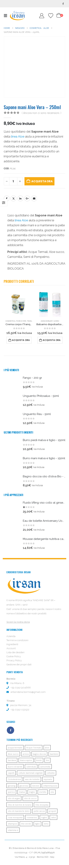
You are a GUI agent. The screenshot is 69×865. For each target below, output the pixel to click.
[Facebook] (63, 3)
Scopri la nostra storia (18, 622)
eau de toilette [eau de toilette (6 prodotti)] (32, 779)
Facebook (7, 198)
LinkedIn (20, 198)
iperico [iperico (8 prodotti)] (11, 792)
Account (11, 648)
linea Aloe (17, 136)
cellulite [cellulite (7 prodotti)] (51, 772)
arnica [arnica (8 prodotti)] (26, 754)
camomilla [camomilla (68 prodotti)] (45, 766)
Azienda (10, 636)
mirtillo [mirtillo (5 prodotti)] (42, 792)
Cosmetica (10, 321)
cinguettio (13, 198)
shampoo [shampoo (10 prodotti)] (12, 823)
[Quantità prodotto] (13, 181)
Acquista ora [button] (21, 340)
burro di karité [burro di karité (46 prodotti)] (15, 766)
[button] (6, 15)
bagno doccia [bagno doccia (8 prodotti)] (39, 754)
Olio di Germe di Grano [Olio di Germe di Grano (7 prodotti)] (19, 804)
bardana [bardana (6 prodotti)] (12, 760)
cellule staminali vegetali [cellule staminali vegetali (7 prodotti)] (30, 772)
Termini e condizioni (17, 640)
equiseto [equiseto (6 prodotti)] (48, 779)
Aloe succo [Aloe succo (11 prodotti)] (13, 754)
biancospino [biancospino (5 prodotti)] (26, 760)
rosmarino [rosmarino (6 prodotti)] (32, 817)
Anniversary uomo (50, 321)
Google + (27, 198)
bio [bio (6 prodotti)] (47, 760)
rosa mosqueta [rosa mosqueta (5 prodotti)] (15, 817)
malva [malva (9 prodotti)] (22, 792)
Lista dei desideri (15, 652)
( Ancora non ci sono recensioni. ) (41, 112)
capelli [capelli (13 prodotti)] (11, 772)
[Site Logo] (17, 15)
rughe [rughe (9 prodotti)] (44, 817)
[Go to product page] (19, 303)
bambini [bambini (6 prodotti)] (54, 754)
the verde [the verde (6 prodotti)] (26, 823)
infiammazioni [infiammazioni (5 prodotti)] (50, 785)
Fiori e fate (21, 321)
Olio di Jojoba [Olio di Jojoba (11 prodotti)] (41, 804)
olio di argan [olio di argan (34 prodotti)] (14, 798)
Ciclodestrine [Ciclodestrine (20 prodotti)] (14, 779)
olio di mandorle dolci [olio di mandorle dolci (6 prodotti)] (19, 811)
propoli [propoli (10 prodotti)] (52, 811)
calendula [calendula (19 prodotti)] (31, 766)
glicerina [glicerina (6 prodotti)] (24, 785)
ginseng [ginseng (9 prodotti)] (11, 785)
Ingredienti (12, 644)
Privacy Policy (14, 660)
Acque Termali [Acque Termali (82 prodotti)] (33, 747)
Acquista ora (41, 181)
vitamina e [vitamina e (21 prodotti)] (13, 830)
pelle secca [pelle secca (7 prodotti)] (39, 811)
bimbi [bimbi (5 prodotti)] (39, 760)
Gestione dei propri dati (18, 664)
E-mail (34, 198)
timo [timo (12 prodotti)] (46, 823)
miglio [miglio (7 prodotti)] (32, 792)
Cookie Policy (13, 656)
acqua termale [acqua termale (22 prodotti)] (15, 747)
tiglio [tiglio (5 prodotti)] (37, 823)
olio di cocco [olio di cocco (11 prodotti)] (30, 798)
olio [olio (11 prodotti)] (52, 792)
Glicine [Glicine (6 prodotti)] (35, 785)
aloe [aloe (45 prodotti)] (47, 747)
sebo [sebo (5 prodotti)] (53, 817)
